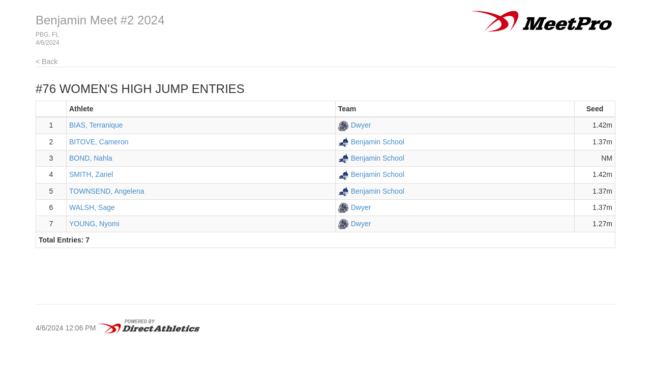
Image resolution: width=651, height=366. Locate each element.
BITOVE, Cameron (98, 142)
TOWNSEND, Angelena (106, 191)
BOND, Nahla (90, 158)
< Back (46, 61)
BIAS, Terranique (96, 125)
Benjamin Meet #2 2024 (100, 20)
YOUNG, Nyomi (94, 224)
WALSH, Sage (92, 207)
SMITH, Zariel (91, 174)
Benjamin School (377, 142)
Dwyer (361, 125)
